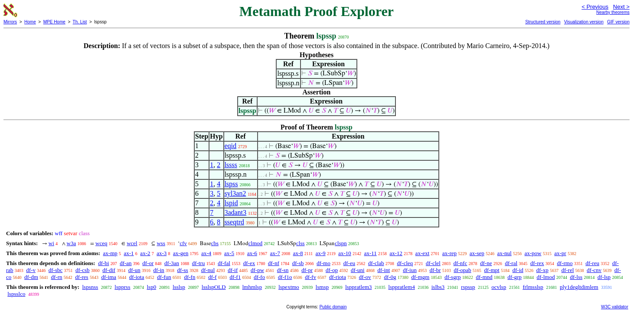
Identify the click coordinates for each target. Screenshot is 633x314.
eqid (231, 145)
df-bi (103, 263)
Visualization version (584, 21)
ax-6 (252, 253)
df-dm (31, 277)
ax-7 (275, 253)
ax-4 (206, 253)
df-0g (390, 277)
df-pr (307, 270)
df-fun (164, 277)
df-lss (576, 277)
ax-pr (560, 253)
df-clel (433, 263)
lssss (231, 164)
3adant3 (236, 212)
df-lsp (603, 277)
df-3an (171, 263)
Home (30, 21)
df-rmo (565, 263)
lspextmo (288, 287)
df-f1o (285, 277)
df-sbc (56, 270)
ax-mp (110, 253)
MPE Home (54, 21)
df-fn (189, 277)
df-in (158, 270)
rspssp (468, 287)
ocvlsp (498, 287)
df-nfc (460, 263)
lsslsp (179, 287)
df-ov (365, 277)
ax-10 (344, 253)
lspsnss (90, 287)
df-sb (298, 263)
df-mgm (420, 277)
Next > (621, 6)
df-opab (462, 270)
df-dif (108, 270)
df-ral (511, 263)
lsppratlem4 (401, 287)
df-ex (249, 263)
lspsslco (16, 294)
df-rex (537, 263)
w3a (71, 243)
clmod (255, 243)
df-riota (337, 277)
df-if (233, 270)
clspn (340, 243)
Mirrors (10, 21)
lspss (231, 184)
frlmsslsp (532, 287)
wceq (101, 243)
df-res (81, 277)
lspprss (122, 287)
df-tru (198, 263)
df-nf (273, 263)
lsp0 (151, 287)
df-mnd (484, 277)
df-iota (136, 277)
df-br (435, 270)
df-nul (208, 270)
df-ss (182, 270)
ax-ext (422, 253)
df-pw (257, 270)
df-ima (108, 277)
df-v (31, 270)
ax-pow (533, 253)
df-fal (224, 263)
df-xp (542, 270)
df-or (147, 263)
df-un (134, 270)
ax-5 (229, 253)
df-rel (567, 270)
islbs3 (437, 287)
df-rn (56, 277)
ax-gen (180, 253)
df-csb (82, 270)
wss (161, 243)
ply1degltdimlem (579, 287)
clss (300, 243)
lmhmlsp (252, 287)
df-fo (259, 277)
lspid (231, 203)
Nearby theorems (613, 12)
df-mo (323, 263)
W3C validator (614, 306)
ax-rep (449, 253)
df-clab (376, 263)
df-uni (358, 270)
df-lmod (546, 277)
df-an (125, 263)
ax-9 (321, 253)
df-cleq (405, 263)
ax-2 (145, 253)
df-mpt (491, 270)
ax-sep (477, 253)
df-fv (310, 277)
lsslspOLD (214, 287)
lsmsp (322, 287)
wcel (132, 243)
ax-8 (298, 253)
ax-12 (396, 253)
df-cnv (594, 270)
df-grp (515, 277)
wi (51, 243)
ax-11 (370, 253)
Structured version (542, 21)
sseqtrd (234, 222)
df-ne (486, 263)
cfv (183, 243)
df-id (517, 270)
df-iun (410, 270)
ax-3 (161, 253)
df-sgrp (452, 277)
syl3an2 (235, 193)
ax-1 (129, 253)
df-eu (349, 263)
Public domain (333, 306)
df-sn (283, 270)
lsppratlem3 (358, 287)
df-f (212, 277)
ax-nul (504, 253)
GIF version (618, 21)
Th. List (80, 21)
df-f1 (235, 277)
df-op (332, 270)
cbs (215, 243)
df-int (383, 270)
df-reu (592, 263)
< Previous (594, 6)
